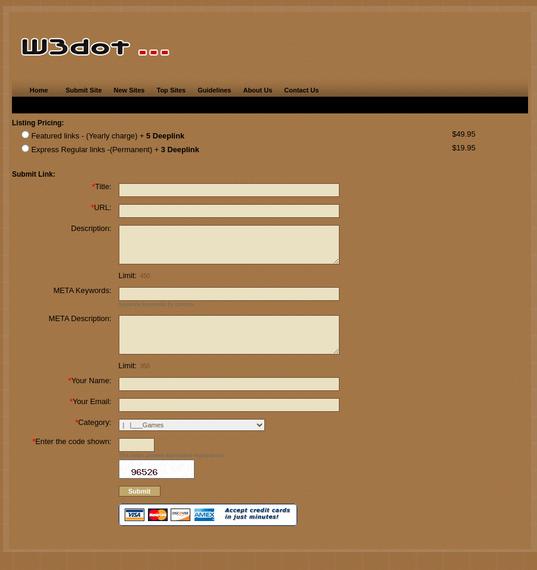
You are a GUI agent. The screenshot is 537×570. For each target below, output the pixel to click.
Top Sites (171, 90)
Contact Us (301, 90)
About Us (257, 90)
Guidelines (214, 90)
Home (39, 90)
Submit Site (84, 90)
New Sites (129, 90)
